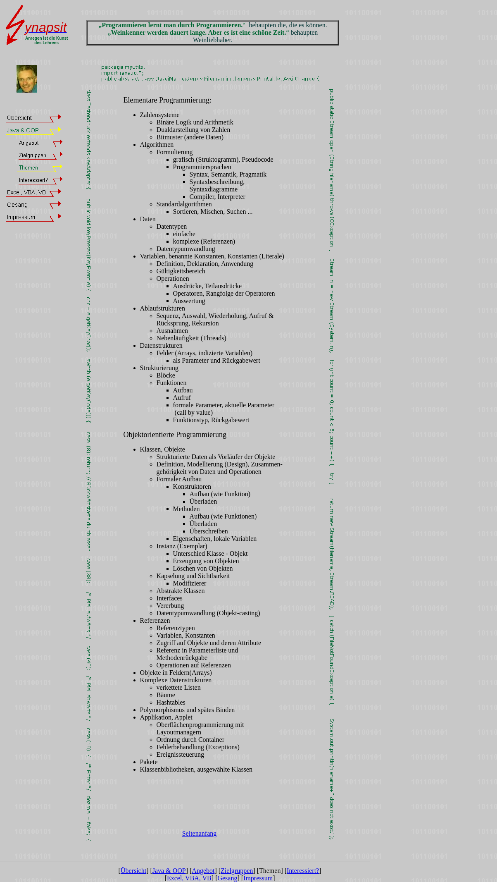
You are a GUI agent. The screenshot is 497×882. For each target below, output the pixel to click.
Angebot (203, 870)
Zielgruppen (237, 870)
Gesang (227, 878)
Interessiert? (303, 870)
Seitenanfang (199, 833)
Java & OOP (169, 870)
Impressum (258, 878)
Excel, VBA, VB (189, 878)
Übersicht (133, 870)
